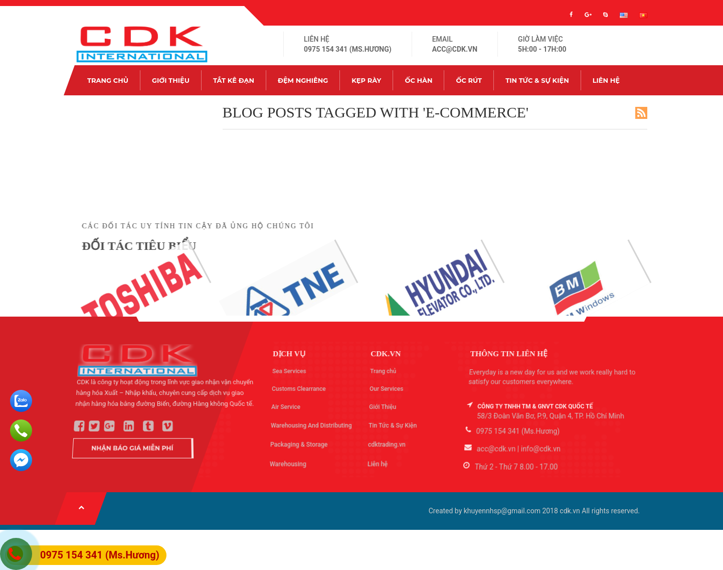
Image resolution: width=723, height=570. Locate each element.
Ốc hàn (418, 80)
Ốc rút (469, 80)
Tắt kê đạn (233, 80)
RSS (641, 113)
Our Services (386, 387)
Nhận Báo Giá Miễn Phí (134, 445)
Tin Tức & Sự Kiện (537, 80)
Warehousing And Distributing (311, 425)
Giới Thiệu (171, 80)
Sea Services (288, 368)
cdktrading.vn (388, 443)
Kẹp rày (366, 80)
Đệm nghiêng (303, 80)
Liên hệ (606, 80)
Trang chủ (107, 80)
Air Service (285, 406)
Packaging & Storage (299, 443)
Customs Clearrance (298, 387)
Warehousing (290, 460)
